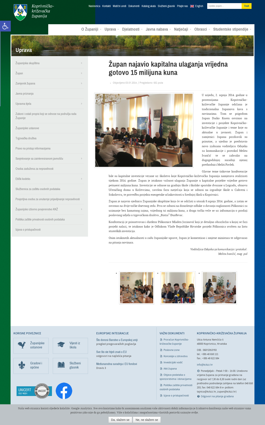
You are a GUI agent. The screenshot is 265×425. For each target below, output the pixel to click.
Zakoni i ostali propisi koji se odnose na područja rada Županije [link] (46, 116)
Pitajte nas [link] (182, 6)
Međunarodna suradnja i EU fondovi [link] (116, 364)
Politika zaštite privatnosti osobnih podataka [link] (40, 219)
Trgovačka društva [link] (26, 138)
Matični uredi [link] (119, 6)
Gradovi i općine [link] (36, 365)
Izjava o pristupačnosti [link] (28, 229)
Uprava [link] (112, 29)
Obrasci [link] (202, 29)
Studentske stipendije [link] (232, 29)
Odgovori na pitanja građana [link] (217, 396)
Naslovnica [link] (94, 6)
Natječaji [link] (182, 29)
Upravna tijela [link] (23, 103)
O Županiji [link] (91, 29)
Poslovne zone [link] (171, 350)
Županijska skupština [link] (28, 63)
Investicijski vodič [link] (173, 362)
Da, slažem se (120, 419)
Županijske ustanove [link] (27, 128)
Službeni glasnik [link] (166, 6)
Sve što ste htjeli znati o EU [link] (111, 352)
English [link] (199, 6)
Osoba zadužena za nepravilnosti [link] (34, 168)
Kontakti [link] (106, 6)
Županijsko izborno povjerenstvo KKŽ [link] (37, 209)
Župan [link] (19, 73)
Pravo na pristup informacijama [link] (33, 148)
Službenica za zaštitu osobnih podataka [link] (38, 189)
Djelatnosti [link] (132, 29)
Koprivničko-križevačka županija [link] (33, 12)
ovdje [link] (194, 412)
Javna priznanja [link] (25, 93)
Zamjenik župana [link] (25, 83)
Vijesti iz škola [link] (75, 345)
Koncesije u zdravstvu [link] (176, 356)
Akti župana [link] (170, 368)
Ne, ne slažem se (147, 419)
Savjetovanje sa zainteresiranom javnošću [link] (39, 158)
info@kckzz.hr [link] (205, 364)
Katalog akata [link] (149, 6)
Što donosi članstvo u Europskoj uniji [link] (117, 340)
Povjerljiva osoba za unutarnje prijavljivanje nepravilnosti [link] (48, 199)
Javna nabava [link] (158, 29)
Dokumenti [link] (134, 6)
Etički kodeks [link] (23, 179)
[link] (5, 26)
